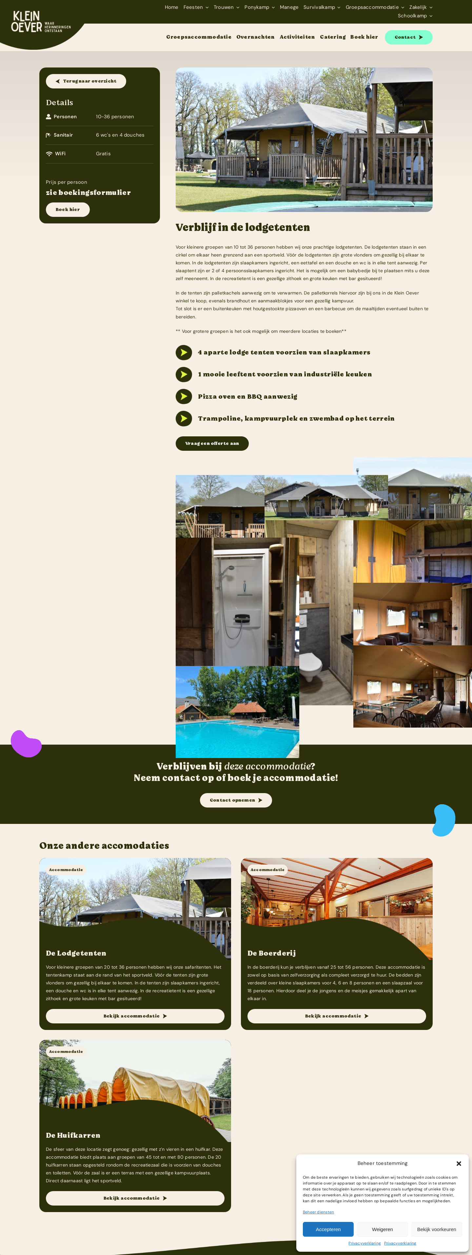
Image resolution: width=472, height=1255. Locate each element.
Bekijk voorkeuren (436, 1229)
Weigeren (382, 1229)
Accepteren (328, 1229)
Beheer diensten (318, 1212)
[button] (459, 1163)
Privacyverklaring (364, 1243)
